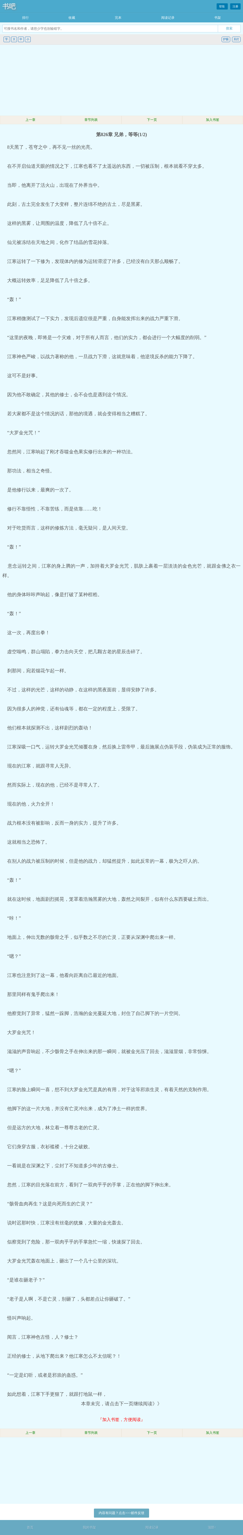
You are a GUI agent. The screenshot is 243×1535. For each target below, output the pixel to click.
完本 (118, 18)
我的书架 (89, 1527)
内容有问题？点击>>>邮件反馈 (121, 1513)
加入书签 (212, 120)
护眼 (226, 39)
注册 (235, 6)
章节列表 (91, 120)
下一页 (152, 120)
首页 (30, 1527)
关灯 (236, 39)
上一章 (30, 120)
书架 (217, 18)
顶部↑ (212, 1527)
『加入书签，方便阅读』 (121, 1419)
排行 (25, 18)
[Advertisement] (121, 80)
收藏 (71, 18)
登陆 (222, 6)
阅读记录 (168, 18)
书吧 (9, 6)
